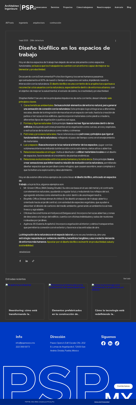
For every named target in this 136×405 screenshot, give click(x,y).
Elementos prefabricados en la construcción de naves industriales (67, 312)
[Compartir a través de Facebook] (20, 261)
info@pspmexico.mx (25, 343)
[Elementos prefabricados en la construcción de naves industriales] (68, 294)
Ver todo (126, 279)
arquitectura (38, 23)
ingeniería (23, 23)
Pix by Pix (50, 402)
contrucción (55, 23)
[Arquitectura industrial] (25, 294)
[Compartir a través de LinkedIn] (26, 261)
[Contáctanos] (123, 386)
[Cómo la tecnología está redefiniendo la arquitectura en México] (111, 294)
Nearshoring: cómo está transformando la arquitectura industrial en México (24, 312)
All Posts (10, 23)
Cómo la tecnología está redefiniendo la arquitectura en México (109, 312)
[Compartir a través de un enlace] (33, 261)
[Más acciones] (115, 40)
